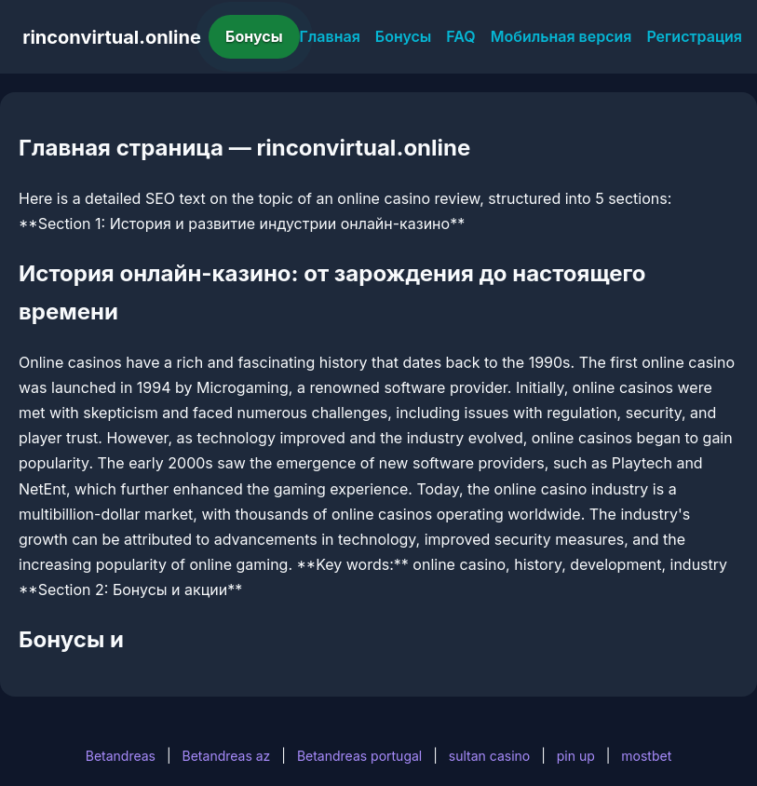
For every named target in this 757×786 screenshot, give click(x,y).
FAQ (460, 36)
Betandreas (120, 756)
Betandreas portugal (359, 756)
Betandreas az (226, 756)
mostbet (646, 756)
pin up (576, 756)
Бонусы (254, 36)
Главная (330, 36)
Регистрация (694, 36)
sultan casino (489, 756)
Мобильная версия (561, 36)
